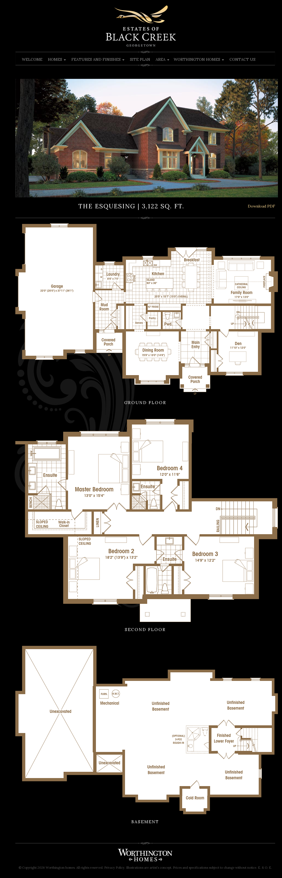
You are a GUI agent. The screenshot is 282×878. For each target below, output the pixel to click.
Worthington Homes (199, 59)
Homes (57, 59)
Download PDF (261, 206)
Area (162, 59)
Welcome (32, 59)
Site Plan (140, 59)
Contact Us (242, 59)
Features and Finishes (97, 59)
